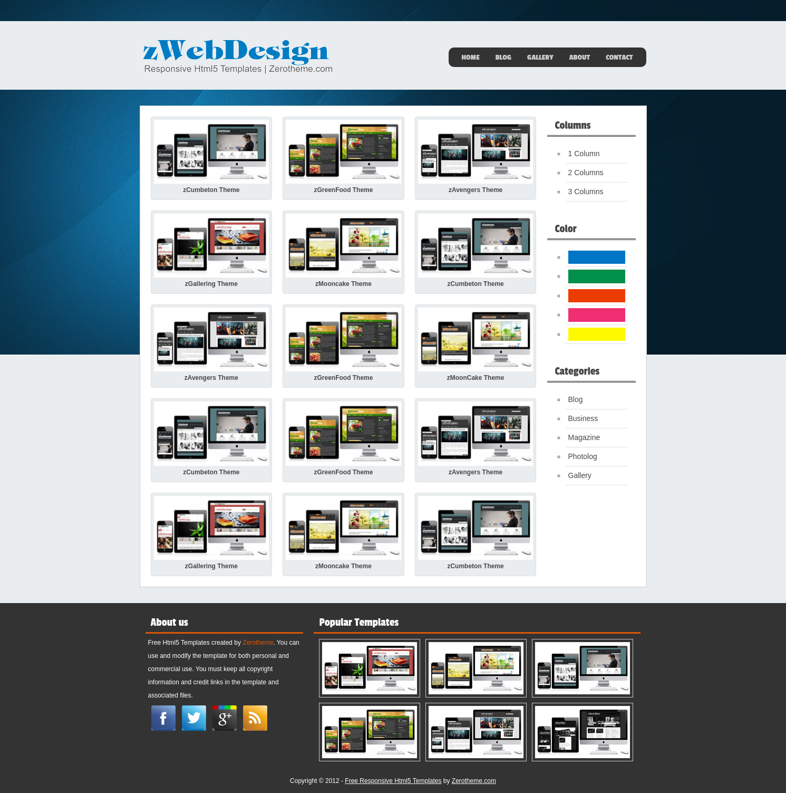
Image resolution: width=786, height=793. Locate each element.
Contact (619, 57)
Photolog (582, 456)
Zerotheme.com (474, 781)
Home (471, 57)
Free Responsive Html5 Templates (393, 781)
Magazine (584, 437)
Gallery (540, 57)
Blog (503, 57)
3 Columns (586, 191)
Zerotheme (257, 642)
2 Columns (586, 172)
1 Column (584, 153)
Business (583, 418)
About (579, 57)
